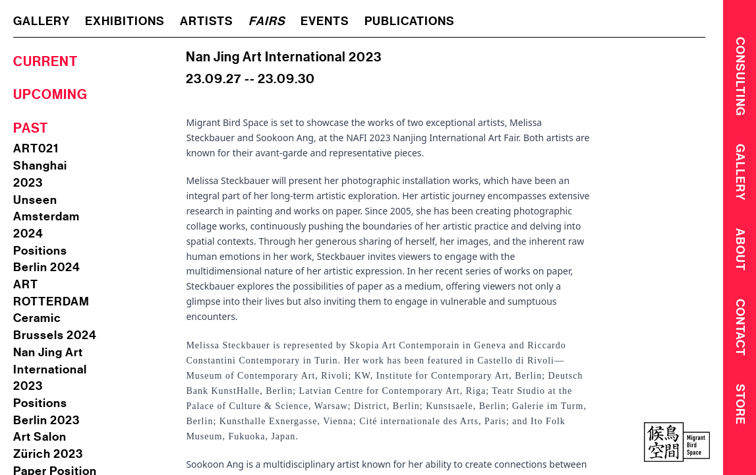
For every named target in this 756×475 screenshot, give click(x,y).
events (325, 21)
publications (409, 21)
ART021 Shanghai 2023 (40, 165)
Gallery (740, 173)
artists (206, 21)
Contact (740, 331)
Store (740, 409)
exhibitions (125, 21)
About (740, 252)
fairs (266, 21)
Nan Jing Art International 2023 (50, 369)
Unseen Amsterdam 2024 (46, 217)
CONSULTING (740, 75)
